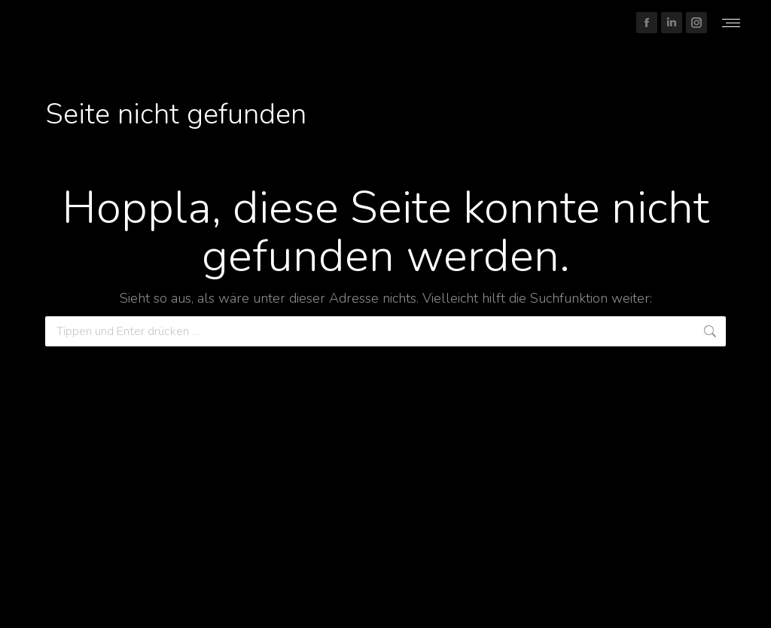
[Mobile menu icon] (731, 23)
